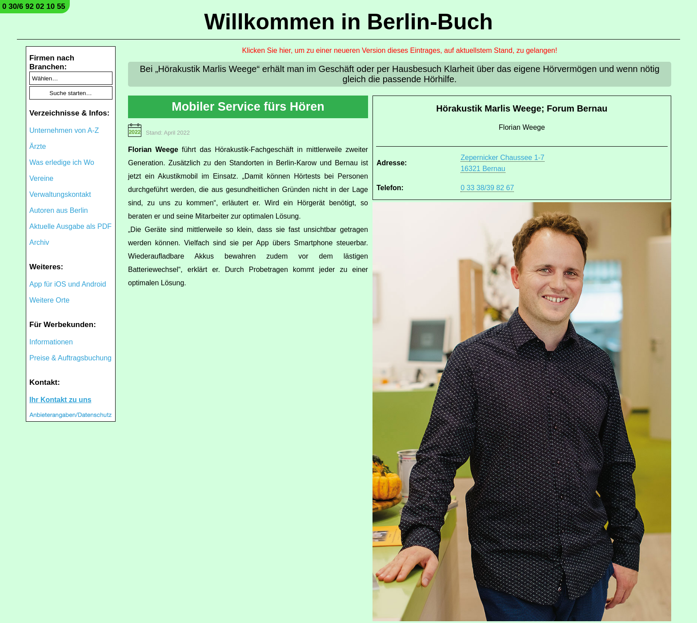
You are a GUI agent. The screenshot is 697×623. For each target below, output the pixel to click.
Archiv (39, 242)
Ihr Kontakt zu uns (60, 399)
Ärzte (37, 146)
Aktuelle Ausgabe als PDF (70, 226)
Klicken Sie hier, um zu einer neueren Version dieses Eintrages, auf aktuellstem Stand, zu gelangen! (399, 50)
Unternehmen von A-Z (64, 130)
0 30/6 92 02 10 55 (33, 6)
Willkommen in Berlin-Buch (348, 21)
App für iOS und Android (67, 284)
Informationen (51, 342)
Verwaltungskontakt (60, 194)
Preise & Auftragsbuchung (70, 358)
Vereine (41, 178)
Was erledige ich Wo (61, 162)
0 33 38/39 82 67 (487, 188)
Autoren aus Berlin (58, 210)
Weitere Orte (49, 300)
